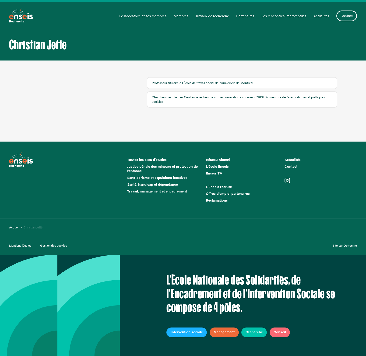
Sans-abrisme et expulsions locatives (157, 177)
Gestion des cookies (53, 246)
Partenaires (245, 16)
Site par (345, 246)
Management (224, 332)
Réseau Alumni (218, 159)
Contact (347, 15)
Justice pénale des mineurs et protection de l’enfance (162, 168)
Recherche (254, 332)
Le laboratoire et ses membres (142, 16)
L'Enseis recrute (219, 187)
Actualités (321, 16)
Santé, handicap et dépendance (152, 184)
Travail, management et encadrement (157, 191)
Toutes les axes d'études (147, 159)
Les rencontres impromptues (283, 16)
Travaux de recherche (212, 16)
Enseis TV (214, 173)
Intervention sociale (187, 332)
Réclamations (217, 200)
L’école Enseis (217, 166)
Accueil (14, 227)
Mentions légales (20, 246)
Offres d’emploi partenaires (228, 193)
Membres (181, 16)
